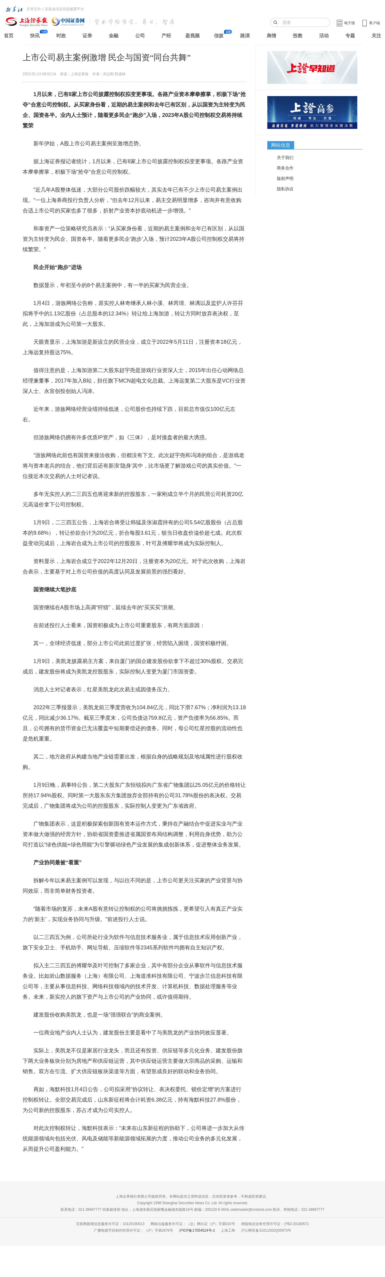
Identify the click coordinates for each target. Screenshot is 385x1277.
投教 (297, 35)
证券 (87, 35)
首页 (8, 35)
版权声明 (285, 178)
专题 (350, 35)
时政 (61, 35)
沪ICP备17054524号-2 (197, 1230)
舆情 (271, 35)
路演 (245, 35)
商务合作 (285, 168)
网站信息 (280, 145)
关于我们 (285, 157)
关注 (376, 35)
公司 (140, 35)
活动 (324, 35)
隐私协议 (285, 188)
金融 (113, 35)
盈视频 (192, 35)
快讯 (35, 35)
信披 (218, 35)
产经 (166, 35)
